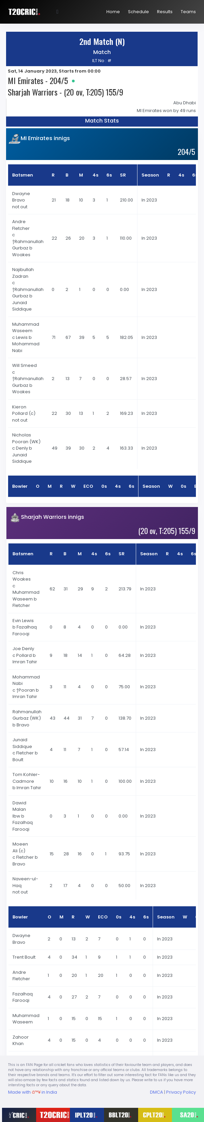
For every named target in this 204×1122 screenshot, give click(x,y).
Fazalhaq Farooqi (22, 997)
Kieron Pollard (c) (23, 410)
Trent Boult (23, 957)
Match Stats (102, 121)
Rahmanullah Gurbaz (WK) (27, 715)
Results (165, 11)
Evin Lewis (23, 620)
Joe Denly (23, 648)
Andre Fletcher (21, 225)
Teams (188, 11)
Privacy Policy (181, 1092)
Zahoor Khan (20, 1040)
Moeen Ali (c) (20, 847)
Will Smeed (25, 365)
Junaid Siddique (22, 743)
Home (113, 11)
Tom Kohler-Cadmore (26, 777)
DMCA (156, 1092)
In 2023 (149, 200)
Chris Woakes (22, 576)
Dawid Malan (19, 806)
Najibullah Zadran (23, 272)
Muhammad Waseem (25, 327)
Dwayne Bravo (21, 197)
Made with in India (32, 1092)
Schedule (138, 11)
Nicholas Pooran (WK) (26, 438)
